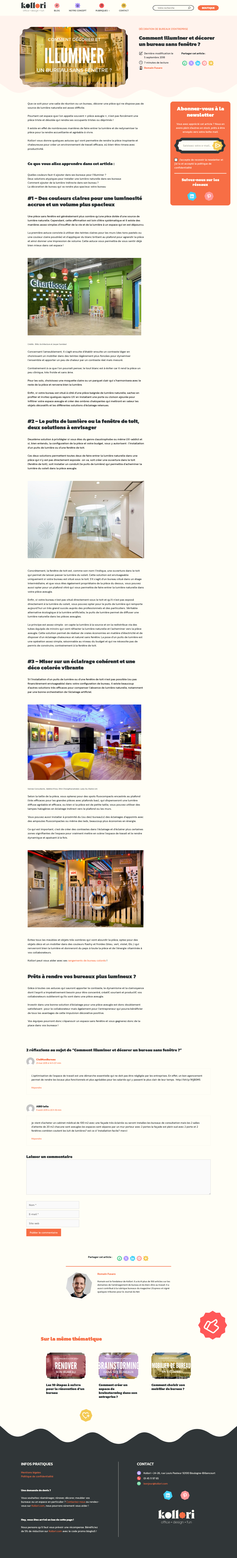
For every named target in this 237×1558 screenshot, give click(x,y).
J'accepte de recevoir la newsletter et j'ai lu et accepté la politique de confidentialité (198, 163)
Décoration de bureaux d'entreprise (163, 29)
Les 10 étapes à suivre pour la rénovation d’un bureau (65, 1389)
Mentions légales (31, 1472)
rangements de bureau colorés (87, 960)
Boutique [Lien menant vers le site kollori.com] (208, 8)
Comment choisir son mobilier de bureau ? (168, 1387)
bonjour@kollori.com (156, 1483)
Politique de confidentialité (37, 1476)
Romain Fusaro (153, 68)
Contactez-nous (75, 1502)
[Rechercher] (189, 8)
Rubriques (102, 10)
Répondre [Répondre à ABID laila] (36, 1138)
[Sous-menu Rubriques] (109, 10)
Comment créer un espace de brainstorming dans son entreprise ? (118, 1391)
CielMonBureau (46, 1059)
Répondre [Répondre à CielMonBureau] (36, 1087)
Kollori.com (38, 1506)
